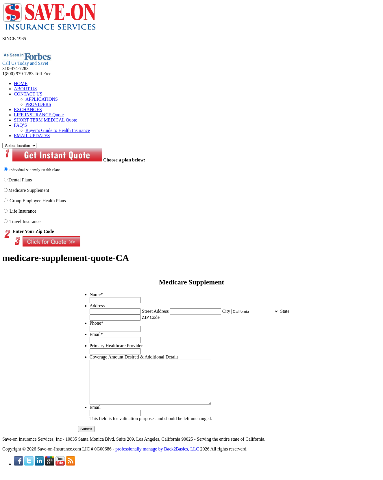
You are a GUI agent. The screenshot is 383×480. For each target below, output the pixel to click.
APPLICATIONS (41, 99)
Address (97, 305)
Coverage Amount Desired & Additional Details (134, 356)
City (226, 311)
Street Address (155, 311)
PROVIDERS (38, 104)
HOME (20, 83)
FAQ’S (20, 125)
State (284, 311)
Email (96, 334)
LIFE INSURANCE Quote (39, 114)
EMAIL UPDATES (32, 135)
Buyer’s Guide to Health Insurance (57, 130)
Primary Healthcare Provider (116, 345)
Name (96, 294)
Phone (96, 323)
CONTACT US (28, 93)
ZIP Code (151, 317)
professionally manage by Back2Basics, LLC (157, 457)
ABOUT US (25, 88)
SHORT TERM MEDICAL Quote (45, 119)
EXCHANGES (28, 109)
